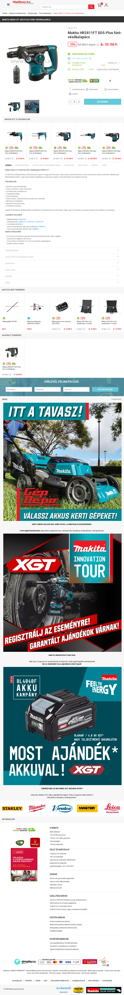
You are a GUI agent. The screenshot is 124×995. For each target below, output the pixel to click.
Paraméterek (22, 165)
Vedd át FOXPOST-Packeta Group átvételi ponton (68, 900)
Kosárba (102, 101)
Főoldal (4, 13)
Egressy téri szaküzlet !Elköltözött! (63, 860)
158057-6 (21, 222)
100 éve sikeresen (56, 844)
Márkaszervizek (56, 888)
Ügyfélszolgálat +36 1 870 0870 (62, 866)
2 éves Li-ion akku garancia (60, 838)
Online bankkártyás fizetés (60, 921)
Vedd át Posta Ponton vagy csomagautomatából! (68, 909)
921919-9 (39, 222)
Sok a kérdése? (93, 980)
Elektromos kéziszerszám (17, 13)
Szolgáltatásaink (78, 980)
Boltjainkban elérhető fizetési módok (63, 928)
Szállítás (83, 165)
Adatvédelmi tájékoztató (60, 980)
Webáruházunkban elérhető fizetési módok (66, 924)
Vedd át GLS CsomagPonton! (61, 906)
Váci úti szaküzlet (56, 857)
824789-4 (19, 224)
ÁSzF (45, 980)
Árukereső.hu (64, 992)
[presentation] (119, 142)
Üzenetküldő (107, 980)
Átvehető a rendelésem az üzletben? (63, 946)
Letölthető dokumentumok (46, 165)
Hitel (104, 165)
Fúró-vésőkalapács (45, 13)
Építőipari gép (32, 13)
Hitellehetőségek (56, 931)
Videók (94, 165)
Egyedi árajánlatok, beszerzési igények (64, 949)
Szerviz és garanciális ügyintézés (62, 878)
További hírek (116, 399)
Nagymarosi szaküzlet (58, 863)
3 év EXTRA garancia (58, 835)
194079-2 (42, 226)
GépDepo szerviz (56, 884)
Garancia (69, 165)
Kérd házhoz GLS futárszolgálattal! (63, 903)
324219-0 (22, 219)
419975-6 (30, 222)
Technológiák (55, 841)
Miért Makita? (55, 832)
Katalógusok (17, 980)
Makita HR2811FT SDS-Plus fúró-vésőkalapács (69, 13)
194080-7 (35, 229)
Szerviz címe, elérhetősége (59, 881)
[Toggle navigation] (8, 4)
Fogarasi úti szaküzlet (58, 853)
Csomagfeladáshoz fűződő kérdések (63, 943)
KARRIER (28, 980)
